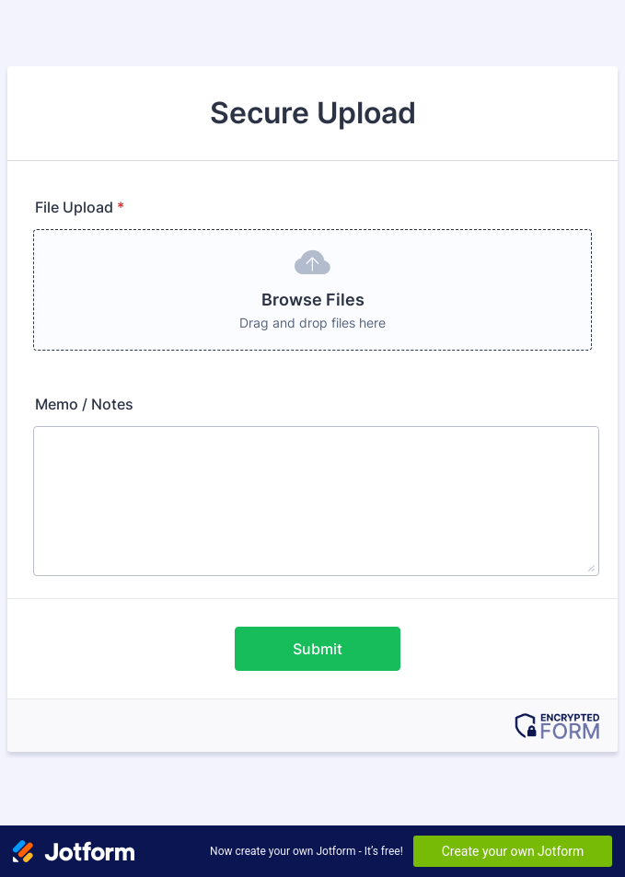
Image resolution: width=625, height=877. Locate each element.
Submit (317, 649)
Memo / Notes (84, 404)
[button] (312, 290)
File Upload (79, 207)
